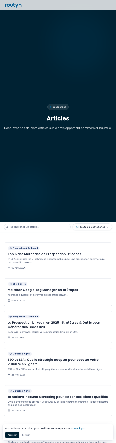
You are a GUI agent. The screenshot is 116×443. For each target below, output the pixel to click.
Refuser (26, 435)
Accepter (12, 435)
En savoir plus (78, 428)
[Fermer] (109, 428)
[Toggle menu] (109, 5)
